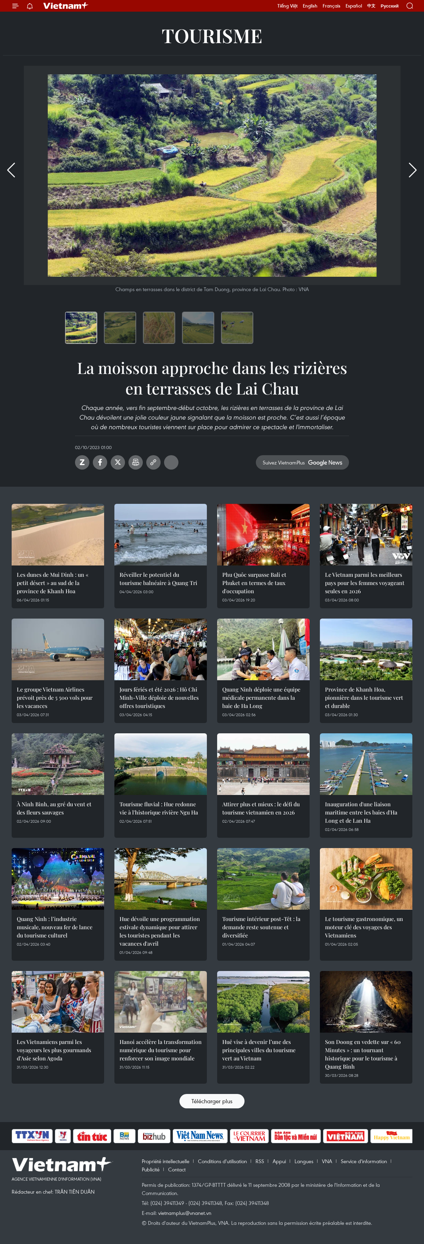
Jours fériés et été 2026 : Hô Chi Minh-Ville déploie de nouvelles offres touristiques (159, 697)
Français (331, 6)
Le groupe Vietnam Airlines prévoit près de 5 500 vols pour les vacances (54, 697)
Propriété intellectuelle (165, 1161)
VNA (327, 1161)
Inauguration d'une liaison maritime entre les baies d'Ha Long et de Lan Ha (361, 812)
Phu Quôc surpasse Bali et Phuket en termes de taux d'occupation (254, 583)
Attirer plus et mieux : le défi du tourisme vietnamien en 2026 (261, 808)
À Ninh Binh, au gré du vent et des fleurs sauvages (54, 808)
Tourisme (212, 35)
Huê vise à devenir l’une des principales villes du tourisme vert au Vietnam (259, 1050)
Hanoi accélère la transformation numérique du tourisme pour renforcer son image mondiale (161, 1050)
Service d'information (364, 1161)
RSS (259, 1161)
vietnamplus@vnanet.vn (184, 1212)
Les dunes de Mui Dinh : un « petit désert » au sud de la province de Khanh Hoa (52, 583)
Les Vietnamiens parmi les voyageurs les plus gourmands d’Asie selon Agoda (54, 1050)
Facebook (100, 462)
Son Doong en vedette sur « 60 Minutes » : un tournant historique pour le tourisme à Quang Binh (363, 1054)
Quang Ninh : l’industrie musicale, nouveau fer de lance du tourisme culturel (54, 927)
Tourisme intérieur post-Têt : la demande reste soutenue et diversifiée (261, 927)
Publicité (151, 1169)
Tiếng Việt (287, 6)
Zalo (82, 462)
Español (354, 6)
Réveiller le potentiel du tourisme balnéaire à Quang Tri (158, 578)
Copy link (153, 462)
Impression (135, 462)
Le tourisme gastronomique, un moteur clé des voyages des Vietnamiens (364, 927)
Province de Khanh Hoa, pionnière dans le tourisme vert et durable (364, 697)
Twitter (118, 462)
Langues (304, 1161)
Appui (279, 1161)
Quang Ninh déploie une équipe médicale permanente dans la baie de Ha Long (261, 697)
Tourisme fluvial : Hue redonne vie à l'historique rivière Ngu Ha (159, 808)
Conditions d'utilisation (222, 1161)
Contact (177, 1169)
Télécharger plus (212, 1101)
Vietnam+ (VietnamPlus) (66, 6)
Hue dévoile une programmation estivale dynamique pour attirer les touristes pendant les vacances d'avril (160, 931)
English (310, 6)
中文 (371, 5)
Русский (390, 6)
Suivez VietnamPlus (284, 462)
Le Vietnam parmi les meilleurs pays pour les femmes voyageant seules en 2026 (364, 583)
